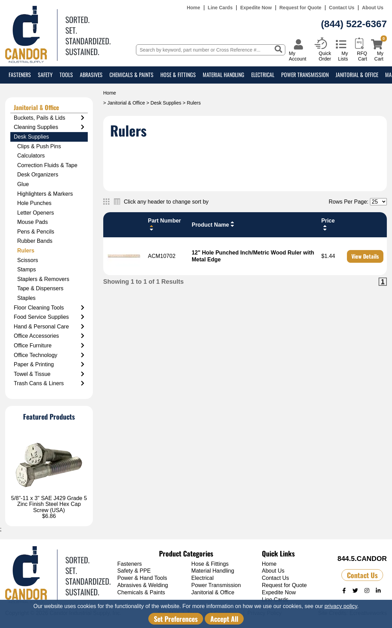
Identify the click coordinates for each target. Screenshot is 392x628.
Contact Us (341, 7)
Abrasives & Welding (142, 585)
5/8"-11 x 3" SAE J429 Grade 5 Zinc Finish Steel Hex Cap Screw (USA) (49, 504)
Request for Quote (300, 7)
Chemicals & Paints (131, 75)
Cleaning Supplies (49, 127)
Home (193, 7)
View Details (365, 256)
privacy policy (341, 606)
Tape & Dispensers (40, 288)
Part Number (164, 224)
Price (328, 224)
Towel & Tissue (49, 374)
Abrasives (91, 75)
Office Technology (49, 355)
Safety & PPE (134, 571)
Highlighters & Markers (45, 194)
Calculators (31, 156)
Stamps (26, 269)
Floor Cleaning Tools (49, 308)
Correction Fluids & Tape (47, 165)
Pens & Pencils (35, 232)
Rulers (25, 250)
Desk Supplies (165, 103)
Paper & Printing (49, 364)
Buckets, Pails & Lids (49, 118)
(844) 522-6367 (354, 24)
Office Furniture (49, 346)
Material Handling (223, 75)
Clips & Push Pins (39, 146)
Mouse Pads (32, 222)
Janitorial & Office (357, 75)
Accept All (224, 619)
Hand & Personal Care (49, 327)
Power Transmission (305, 75)
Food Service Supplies (49, 317)
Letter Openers (35, 213)
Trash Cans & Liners (49, 383)
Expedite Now (256, 7)
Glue (23, 184)
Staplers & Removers (43, 279)
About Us (372, 7)
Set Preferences (176, 619)
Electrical (262, 75)
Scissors (27, 260)
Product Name (214, 224)
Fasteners (20, 75)
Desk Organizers (37, 174)
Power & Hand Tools (142, 578)
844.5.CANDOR (362, 558)
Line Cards (220, 7)
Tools (66, 75)
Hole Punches (34, 203)
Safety (45, 75)
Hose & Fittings (178, 75)
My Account (297, 56)
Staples (26, 298)
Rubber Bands (34, 241)
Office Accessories (49, 336)
